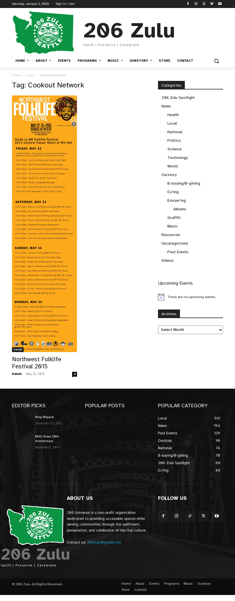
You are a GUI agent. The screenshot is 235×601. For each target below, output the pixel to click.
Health (173, 114)
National (174, 131)
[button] (216, 61)
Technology (177, 157)
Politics (174, 140)
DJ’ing (173, 191)
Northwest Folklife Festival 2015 (36, 363)
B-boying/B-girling (183, 183)
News (166, 106)
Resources (170, 234)
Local (18, 349)
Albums (179, 209)
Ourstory (169, 174)
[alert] (190, 296)
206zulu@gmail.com (104, 542)
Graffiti (174, 217)
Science (174, 149)
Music (172, 226)
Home (16, 75)
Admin (17, 374)
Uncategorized (174, 243)
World (172, 166)
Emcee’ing (176, 200)
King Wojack (44, 417)
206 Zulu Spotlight (178, 97)
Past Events (178, 251)
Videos (167, 260)
